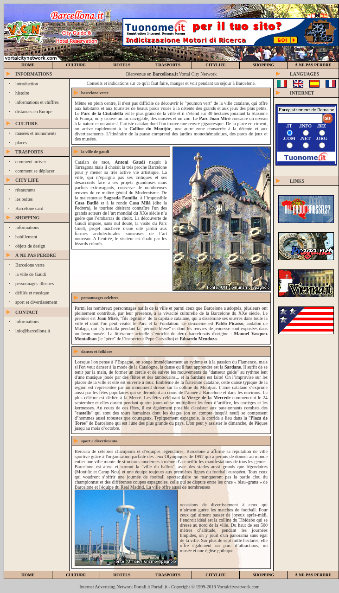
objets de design (30, 246)
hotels (121, 65)
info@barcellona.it (32, 330)
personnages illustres (34, 283)
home (28, 65)
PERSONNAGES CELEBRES (100, 297)
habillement (26, 236)
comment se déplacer (34, 170)
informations (27, 227)
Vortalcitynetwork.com (238, 586)
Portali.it (159, 586)
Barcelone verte (30, 265)
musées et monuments (35, 133)
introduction (26, 83)
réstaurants (25, 189)
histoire (22, 93)
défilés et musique (32, 292)
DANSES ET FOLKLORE (96, 351)
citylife (215, 575)
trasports (167, 65)
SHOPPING (264, 65)
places (21, 142)
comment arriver (30, 161)
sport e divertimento (99, 441)
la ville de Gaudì (30, 274)
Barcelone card (29, 208)
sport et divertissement (36, 302)
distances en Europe (33, 111)
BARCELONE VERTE (95, 92)
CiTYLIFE (215, 65)
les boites (24, 199)
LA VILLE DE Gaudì (95, 151)
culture (76, 65)
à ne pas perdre (313, 65)
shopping (264, 575)
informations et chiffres (37, 102)
